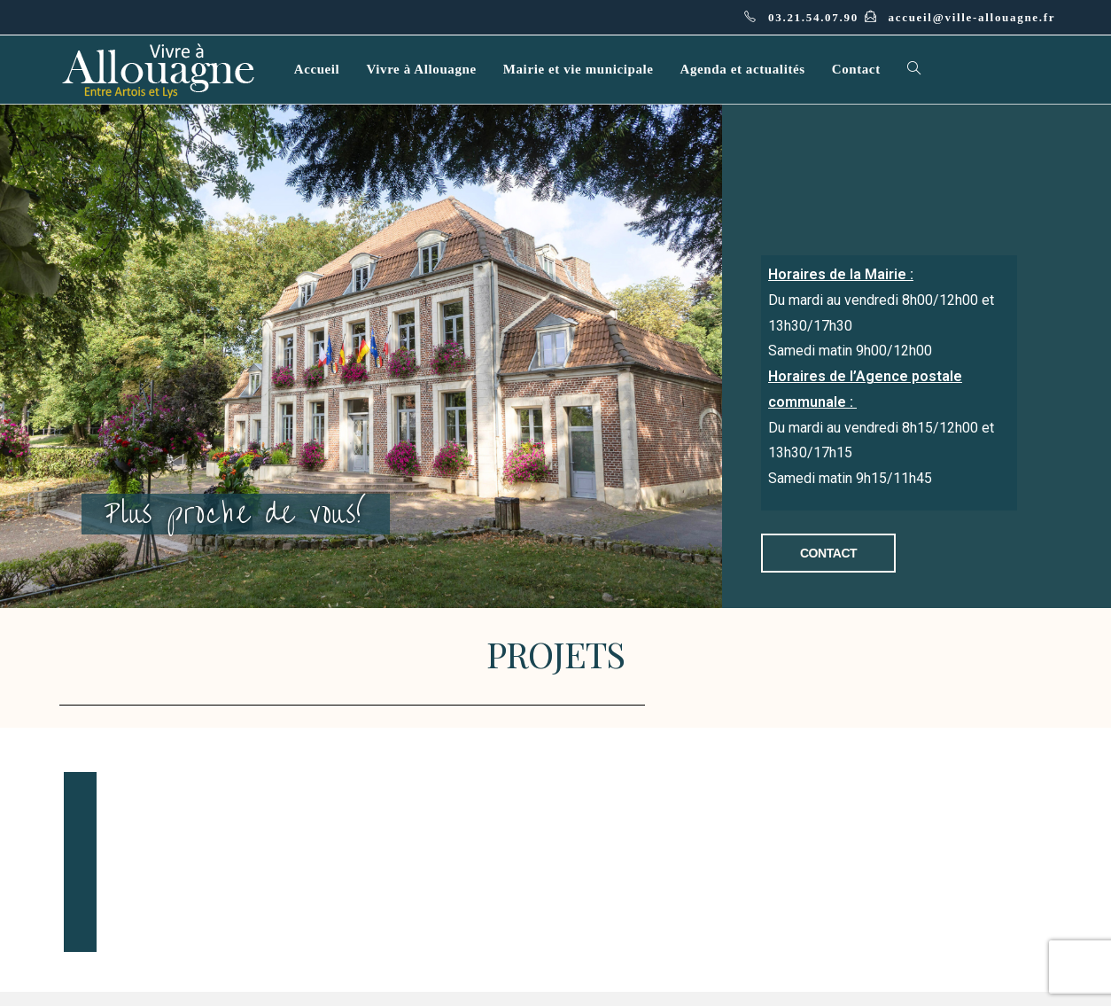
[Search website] (914, 69)
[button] (829, 553)
